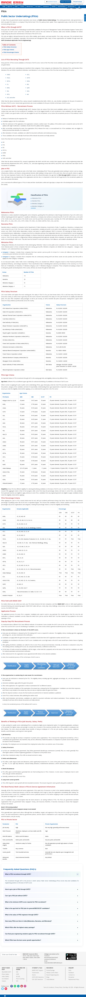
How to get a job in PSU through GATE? (17, 889)
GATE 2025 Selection (37, 977)
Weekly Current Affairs (52, 972)
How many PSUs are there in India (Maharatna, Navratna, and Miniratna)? (28, 921)
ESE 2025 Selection (37, 979)
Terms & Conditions (49, 987)
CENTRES (54, 6)
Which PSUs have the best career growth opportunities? (23, 940)
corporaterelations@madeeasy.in (53, 963)
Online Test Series (65, 1)
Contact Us (80, 4)
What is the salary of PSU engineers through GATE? (21, 914)
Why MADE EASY (6, 972)
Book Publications (67, 4)
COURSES (22, 6)
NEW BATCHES (30, 6)
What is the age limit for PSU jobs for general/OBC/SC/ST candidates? (27, 908)
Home (68, 8)
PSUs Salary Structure (10, 47)
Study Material (50, 979)
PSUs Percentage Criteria (11, 52)
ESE (17, 972)
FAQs (70, 970)
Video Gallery (5, 976)
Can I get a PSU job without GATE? (16, 895)
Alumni (34, 975)
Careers (74, 4)
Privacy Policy (58, 987)
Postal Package (78, 1)
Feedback (71, 972)
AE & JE (18, 976)
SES (17, 981)
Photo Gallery (5, 974)
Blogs (47, 977)
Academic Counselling (56, 4)
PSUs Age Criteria (8, 49)
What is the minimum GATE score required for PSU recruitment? (25, 902)
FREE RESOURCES (62, 6)
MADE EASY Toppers (37, 970)
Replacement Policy (74, 979)
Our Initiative (5, 979)
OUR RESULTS (46, 6)
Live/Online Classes (51, 1)
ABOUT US (10, 6)
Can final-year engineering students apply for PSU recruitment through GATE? (30, 934)
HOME (3, 6)
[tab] (42, 874)
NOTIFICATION (71, 6)
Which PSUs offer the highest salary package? (20, 927)
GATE (17, 974)
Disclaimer (71, 977)
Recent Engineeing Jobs (52, 975)
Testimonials (35, 972)
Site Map (65, 987)
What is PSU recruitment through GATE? (18, 874)
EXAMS (16, 6)
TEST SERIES (38, 6)
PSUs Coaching (20, 979)
